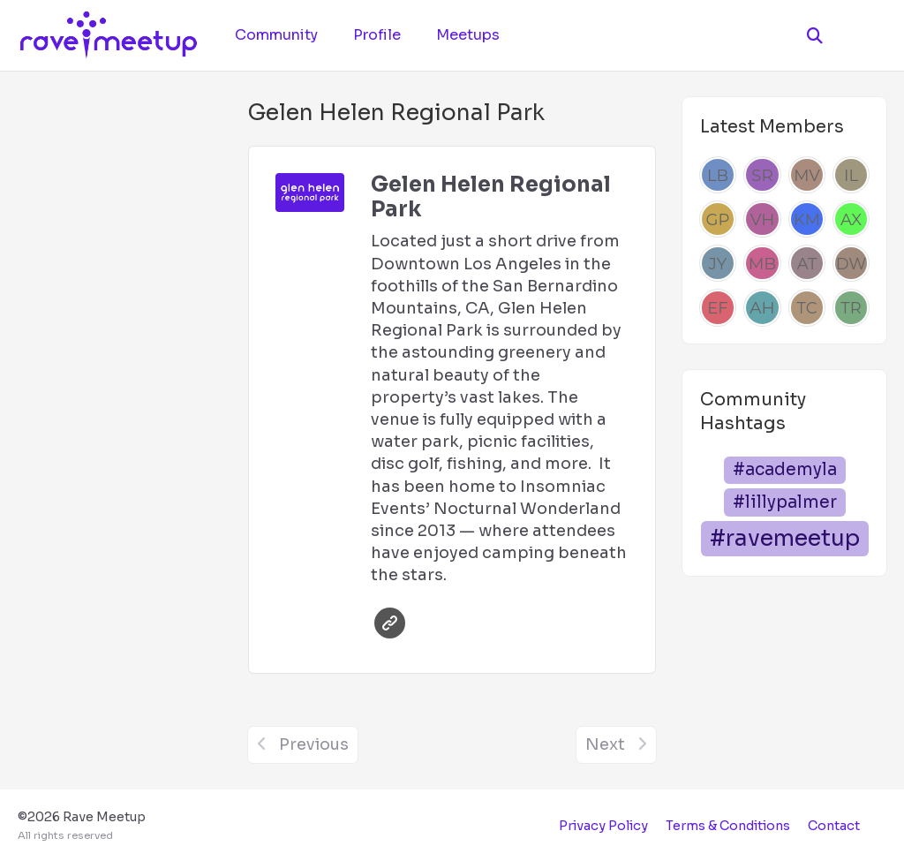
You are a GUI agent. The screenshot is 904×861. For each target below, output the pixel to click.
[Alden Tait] (807, 263)
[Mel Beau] (762, 263)
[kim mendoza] (807, 219)
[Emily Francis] (717, 307)
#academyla (785, 469)
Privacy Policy (603, 826)
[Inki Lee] (851, 175)
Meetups (468, 35)
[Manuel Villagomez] (807, 175)
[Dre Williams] (851, 263)
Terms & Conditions (728, 826)
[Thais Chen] (807, 307)
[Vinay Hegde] (762, 219)
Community (276, 35)
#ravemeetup (785, 538)
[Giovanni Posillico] (717, 219)
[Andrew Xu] (851, 219)
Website (389, 623)
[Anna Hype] (762, 307)
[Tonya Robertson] (851, 307)
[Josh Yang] (717, 263)
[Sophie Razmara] (762, 175)
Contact (834, 826)
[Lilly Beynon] (717, 175)
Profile (377, 35)
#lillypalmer (785, 502)
